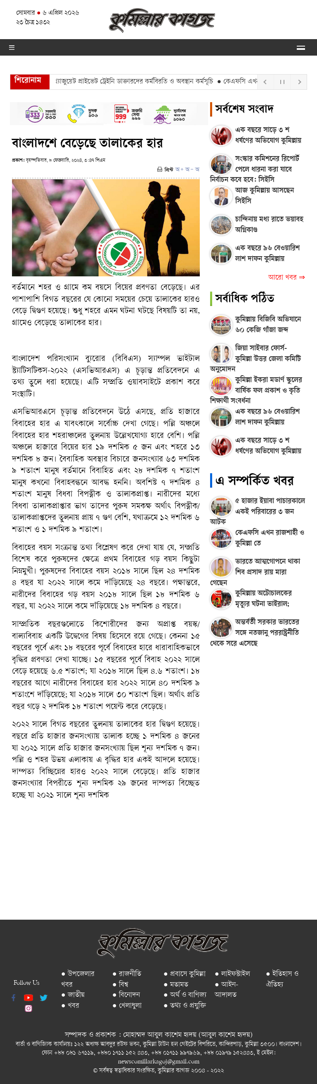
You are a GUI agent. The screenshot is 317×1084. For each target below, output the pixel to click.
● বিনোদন (126, 995)
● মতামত (175, 985)
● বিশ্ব (120, 985)
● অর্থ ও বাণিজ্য (184, 995)
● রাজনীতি (126, 974)
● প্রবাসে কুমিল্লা (184, 974)
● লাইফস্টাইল (232, 974)
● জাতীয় (73, 995)
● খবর (70, 1006)
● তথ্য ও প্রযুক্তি (184, 1006)
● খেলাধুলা (127, 1006)
